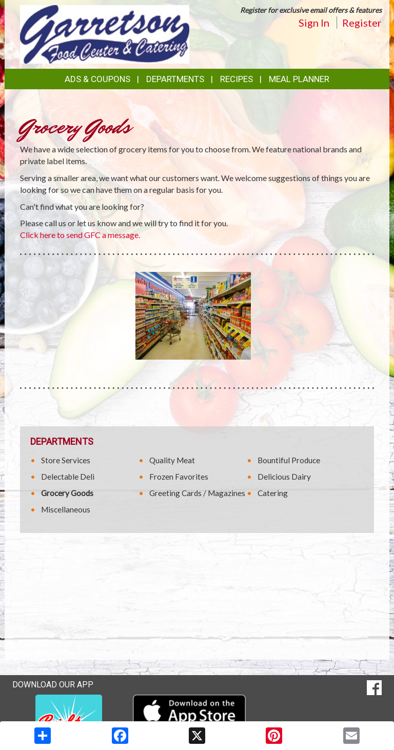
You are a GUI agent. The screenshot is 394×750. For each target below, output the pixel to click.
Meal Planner (299, 79)
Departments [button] (175, 79)
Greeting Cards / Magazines (197, 493)
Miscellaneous (65, 509)
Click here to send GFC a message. (80, 235)
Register (362, 22)
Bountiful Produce (289, 460)
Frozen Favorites (178, 476)
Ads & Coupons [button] (97, 79)
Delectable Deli (67, 476)
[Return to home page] (104, 33)
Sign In (314, 22)
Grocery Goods (67, 493)
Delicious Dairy (284, 476)
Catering (273, 493)
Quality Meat (172, 460)
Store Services (65, 460)
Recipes (236, 79)
